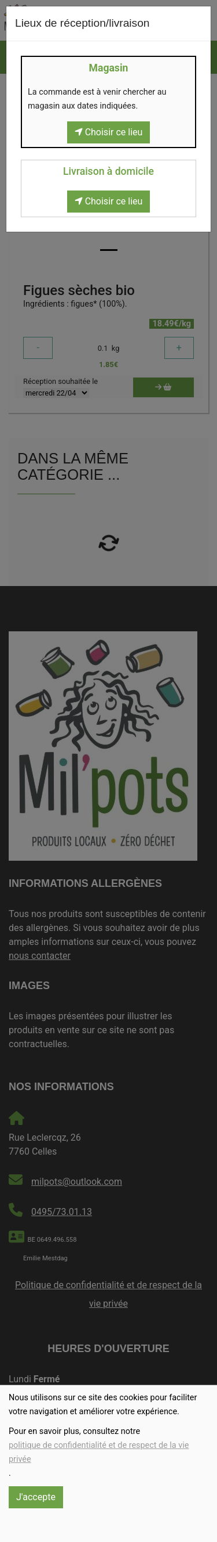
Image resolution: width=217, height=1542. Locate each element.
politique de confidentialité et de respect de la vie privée (99, 1452)
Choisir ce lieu (109, 132)
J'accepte (36, 1497)
